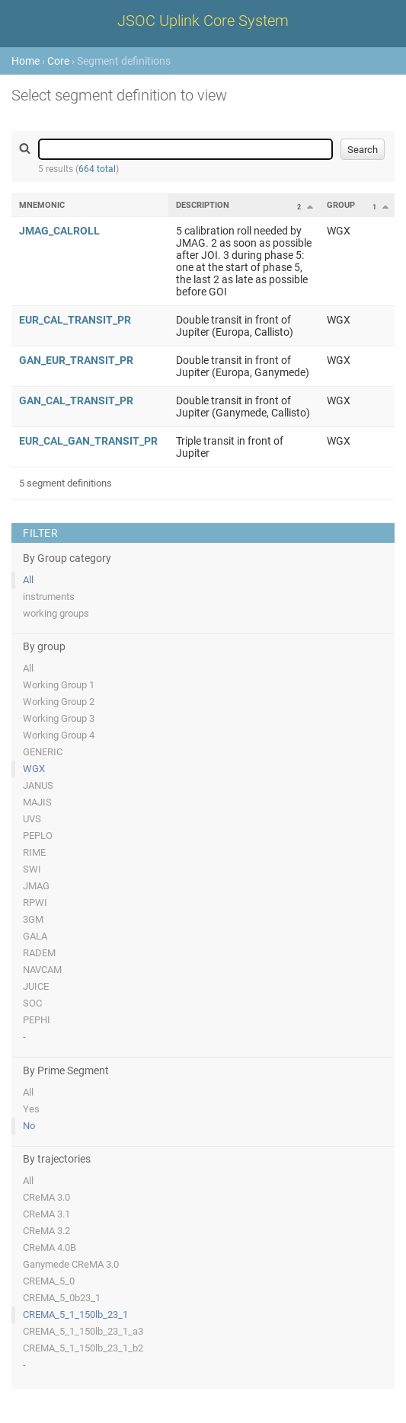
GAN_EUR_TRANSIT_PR (76, 360)
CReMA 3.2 (46, 1230)
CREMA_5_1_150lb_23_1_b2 (83, 1348)
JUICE (36, 986)
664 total (97, 169)
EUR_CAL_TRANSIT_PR (75, 320)
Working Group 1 (58, 685)
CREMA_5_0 (49, 1281)
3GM (33, 919)
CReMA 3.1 (46, 1214)
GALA (35, 936)
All (28, 579)
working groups (56, 613)
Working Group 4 (58, 735)
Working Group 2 (58, 701)
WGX (34, 768)
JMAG (36, 886)
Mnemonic (42, 205)
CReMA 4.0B (49, 1247)
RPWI (35, 902)
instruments (49, 596)
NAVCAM (42, 969)
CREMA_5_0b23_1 (62, 1297)
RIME (34, 852)
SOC (32, 1003)
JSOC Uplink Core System (203, 20)
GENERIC (42, 752)
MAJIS (37, 802)
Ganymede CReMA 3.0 (71, 1264)
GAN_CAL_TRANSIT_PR (76, 400)
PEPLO (38, 835)
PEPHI (36, 1020)
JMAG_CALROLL (59, 231)
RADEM (39, 953)
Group (341, 205)
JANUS (38, 785)
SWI (32, 869)
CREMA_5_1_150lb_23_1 (75, 1314)
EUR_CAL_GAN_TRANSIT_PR (88, 441)
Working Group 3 (58, 718)
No (29, 1125)
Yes (31, 1109)
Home (25, 61)
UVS (32, 819)
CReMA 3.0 (46, 1197)
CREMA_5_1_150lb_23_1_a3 (83, 1331)
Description (202, 205)
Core (58, 61)
